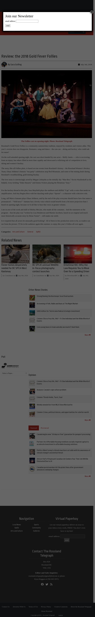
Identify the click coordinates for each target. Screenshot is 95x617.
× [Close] (92, 12)
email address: (10, 21)
